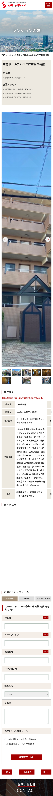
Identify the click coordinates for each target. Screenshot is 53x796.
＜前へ (7, 772)
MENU (48, 4)
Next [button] (47, 239)
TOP (3, 55)
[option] (26, 239)
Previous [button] (5, 239)
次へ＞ (46, 772)
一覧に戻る (27, 772)
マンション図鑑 (14, 55)
